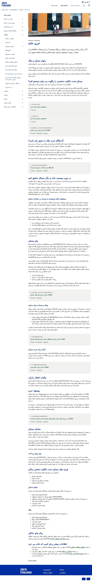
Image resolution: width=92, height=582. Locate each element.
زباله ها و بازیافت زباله (11, 70)
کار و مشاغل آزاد (8, 27)
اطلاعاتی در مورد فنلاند (10, 107)
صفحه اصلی (54, 5)
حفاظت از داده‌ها (47, 572)
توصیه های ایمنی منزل (11, 66)
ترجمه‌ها (62, 569)
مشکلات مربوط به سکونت (12, 83)
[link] (6, 4)
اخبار (84, 5)
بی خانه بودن (8, 87)
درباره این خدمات (75, 5)
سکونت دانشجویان (10, 54)
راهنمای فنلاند (64, 5)
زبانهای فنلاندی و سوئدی (10, 30)
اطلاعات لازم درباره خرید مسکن (40, 130)
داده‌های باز (62, 572)
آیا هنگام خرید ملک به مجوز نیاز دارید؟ (41, 168)
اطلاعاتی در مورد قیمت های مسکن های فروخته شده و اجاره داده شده (51, 419)
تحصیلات (6, 91)
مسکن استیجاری (9, 46)
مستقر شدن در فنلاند (9, 23)
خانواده (5, 99)
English (45, 133)
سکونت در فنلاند (9, 38)
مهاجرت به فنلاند (8, 19)
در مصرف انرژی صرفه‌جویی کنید (14, 73)
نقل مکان (7, 42)
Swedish (39, 133)
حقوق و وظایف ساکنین (11, 62)
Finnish (33, 110)
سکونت (6, 34)
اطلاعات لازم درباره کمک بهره (39, 367)
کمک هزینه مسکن (10, 58)
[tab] (14, 19)
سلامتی (6, 95)
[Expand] (23, 19)
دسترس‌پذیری (47, 569)
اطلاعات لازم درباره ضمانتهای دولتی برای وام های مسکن (47, 339)
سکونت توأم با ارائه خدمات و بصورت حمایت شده (13, 78)
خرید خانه (7, 50)
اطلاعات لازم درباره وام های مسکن (41, 295)
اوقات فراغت (7, 103)
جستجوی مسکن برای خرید (38, 107)
